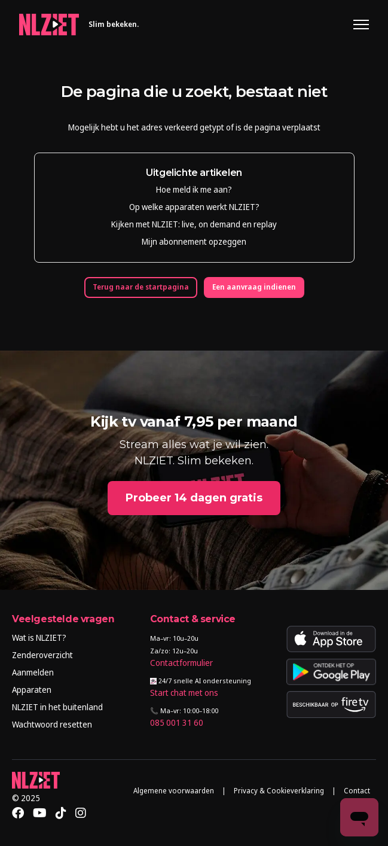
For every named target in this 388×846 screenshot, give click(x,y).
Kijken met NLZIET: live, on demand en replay (194, 224)
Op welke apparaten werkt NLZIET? (194, 206)
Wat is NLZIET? (39, 637)
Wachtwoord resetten (52, 724)
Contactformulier (181, 662)
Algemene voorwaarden (173, 791)
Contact (357, 791)
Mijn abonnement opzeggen (194, 241)
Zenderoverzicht (42, 655)
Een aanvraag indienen (254, 287)
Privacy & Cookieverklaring (279, 791)
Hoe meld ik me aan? (194, 189)
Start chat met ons (184, 692)
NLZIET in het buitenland (57, 707)
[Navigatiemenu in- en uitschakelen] (361, 24)
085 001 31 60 (176, 722)
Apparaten (31, 689)
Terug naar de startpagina (141, 287)
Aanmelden (33, 672)
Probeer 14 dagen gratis (194, 497)
